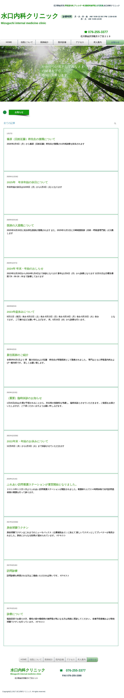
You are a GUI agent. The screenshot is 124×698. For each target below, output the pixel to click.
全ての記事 (9, 123)
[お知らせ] (19, 112)
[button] (115, 123)
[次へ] (120, 73)
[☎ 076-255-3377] (96, 32)
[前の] (3, 73)
